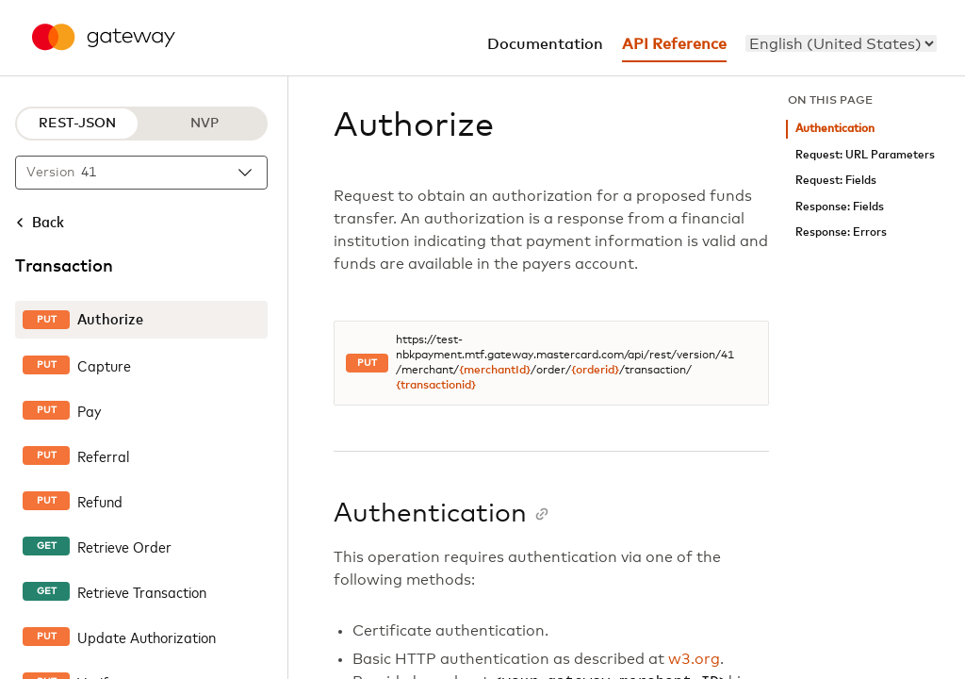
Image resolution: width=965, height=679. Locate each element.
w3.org (694, 659)
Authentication (835, 129)
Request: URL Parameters (865, 155)
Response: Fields (839, 207)
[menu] (841, 43)
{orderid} (595, 370)
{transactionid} (436, 385)
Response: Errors (841, 232)
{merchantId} (495, 370)
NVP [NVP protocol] (204, 123)
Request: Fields (835, 180)
